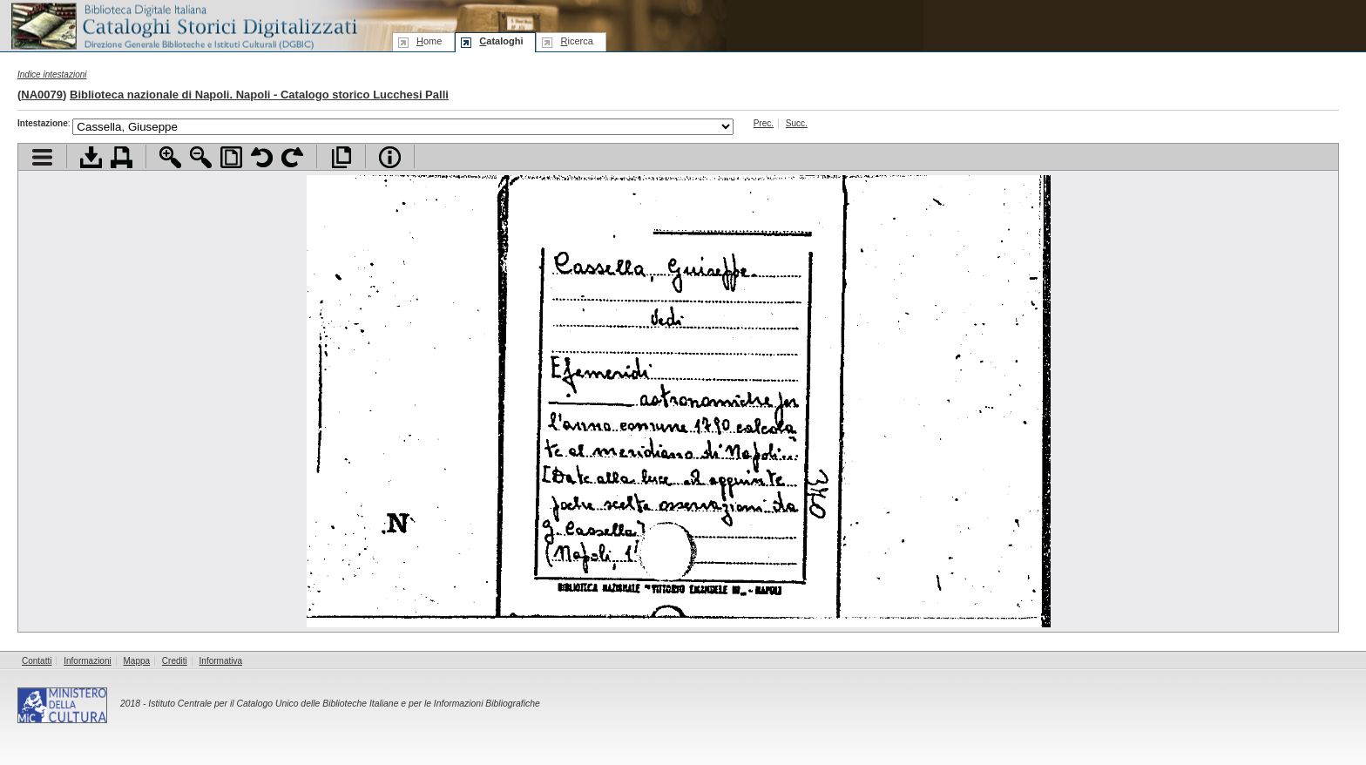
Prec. (764, 123)
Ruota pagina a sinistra (262, 157)
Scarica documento (91, 157)
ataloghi (501, 41)
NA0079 (42, 94)
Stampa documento (121, 157)
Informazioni (87, 661)
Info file (390, 157)
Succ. (797, 123)
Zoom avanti (170, 157)
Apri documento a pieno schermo (341, 157)
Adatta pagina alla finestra (231, 157)
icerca (576, 41)
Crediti (174, 661)
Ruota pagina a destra (292, 157)
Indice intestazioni (52, 74)
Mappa (137, 661)
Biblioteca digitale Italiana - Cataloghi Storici (183, 25)
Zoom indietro (201, 157)
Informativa (220, 661)
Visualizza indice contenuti (42, 157)
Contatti (36, 661)
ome (429, 41)
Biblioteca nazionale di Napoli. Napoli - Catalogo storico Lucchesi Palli (259, 94)
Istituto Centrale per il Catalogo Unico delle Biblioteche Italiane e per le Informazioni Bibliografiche (343, 703)
